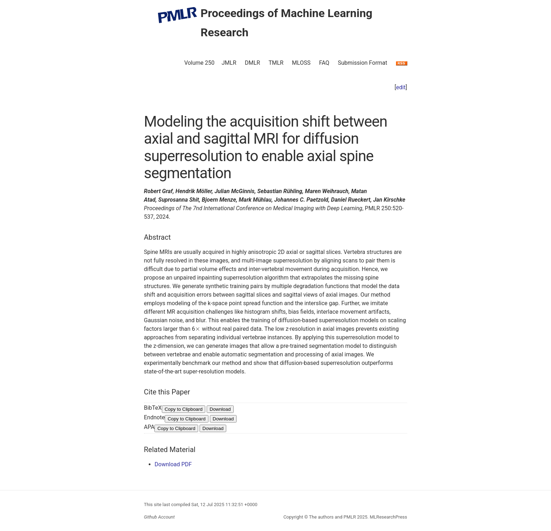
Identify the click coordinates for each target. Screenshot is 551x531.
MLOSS (301, 62)
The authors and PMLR (332, 517)
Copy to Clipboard (184, 409)
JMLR (229, 62)
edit (401, 87)
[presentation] (198, 328)
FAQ (324, 62)
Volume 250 (199, 62)
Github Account (159, 517)
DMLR (252, 62)
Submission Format (362, 62)
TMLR (276, 62)
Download (220, 409)
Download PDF (173, 464)
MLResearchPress (388, 517)
